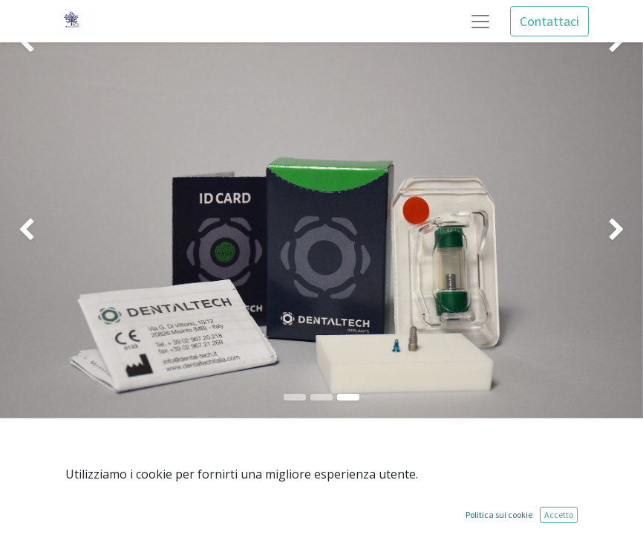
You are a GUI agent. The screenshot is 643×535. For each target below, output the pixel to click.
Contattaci (549, 21)
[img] (25, 230)
